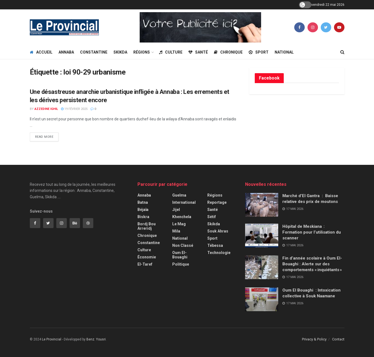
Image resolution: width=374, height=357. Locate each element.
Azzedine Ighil (46, 109)
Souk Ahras (217, 231)
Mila (176, 231)
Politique (180, 264)
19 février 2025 (74, 109)
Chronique (228, 52)
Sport (259, 52)
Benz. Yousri (96, 339)
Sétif (211, 217)
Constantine (93, 52)
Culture (170, 52)
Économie (146, 257)
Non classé (182, 245)
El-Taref (144, 264)
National (284, 52)
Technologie (218, 252)
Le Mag (179, 224)
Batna (142, 202)
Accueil (41, 52)
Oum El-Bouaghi (179, 254)
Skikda (120, 52)
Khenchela (181, 217)
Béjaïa (142, 209)
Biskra (143, 217)
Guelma (179, 195)
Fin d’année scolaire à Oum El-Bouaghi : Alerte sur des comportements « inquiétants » (312, 264)
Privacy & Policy (314, 339)
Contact (338, 339)
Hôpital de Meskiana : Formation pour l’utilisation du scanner (311, 232)
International (184, 202)
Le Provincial (51, 339)
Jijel (176, 209)
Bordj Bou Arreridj (146, 226)
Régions (141, 52)
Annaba (66, 52)
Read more (44, 137)
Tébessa (215, 245)
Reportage (217, 202)
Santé (198, 52)
